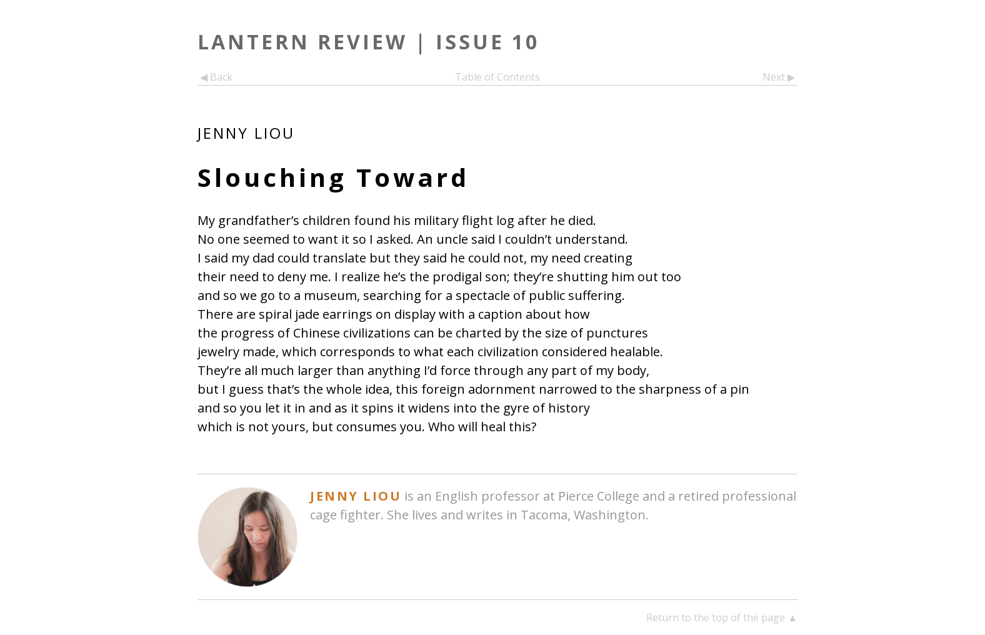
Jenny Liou (246, 132)
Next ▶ (780, 77)
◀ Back (215, 77)
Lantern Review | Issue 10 (368, 41)
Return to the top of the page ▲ (722, 617)
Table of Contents (497, 77)
